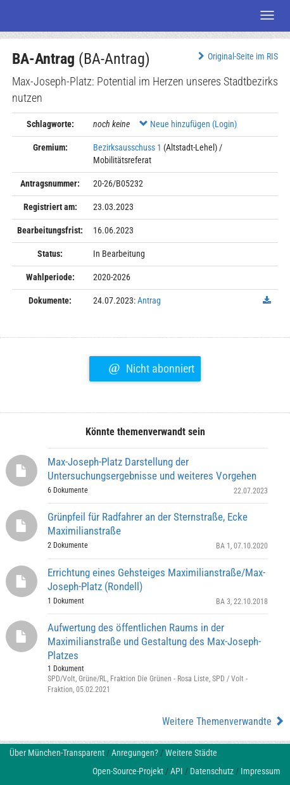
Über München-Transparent (56, 753)
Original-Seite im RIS (236, 56)
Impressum (261, 771)
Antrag (149, 300)
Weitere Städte (191, 753)
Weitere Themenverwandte (223, 721)
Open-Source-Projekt (127, 771)
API (176, 771)
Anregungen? (134, 753)
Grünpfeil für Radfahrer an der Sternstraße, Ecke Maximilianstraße (147, 523)
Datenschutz (212, 771)
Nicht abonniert (151, 367)
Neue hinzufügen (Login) (188, 124)
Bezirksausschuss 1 (127, 147)
